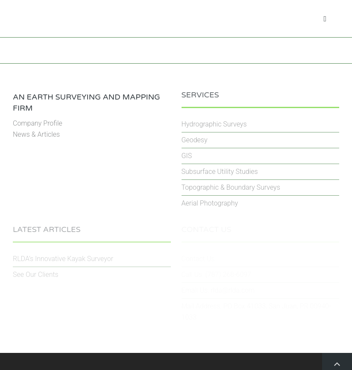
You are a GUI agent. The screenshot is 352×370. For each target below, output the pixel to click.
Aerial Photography (210, 203)
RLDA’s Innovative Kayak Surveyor (63, 259)
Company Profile (37, 123)
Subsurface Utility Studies (220, 171)
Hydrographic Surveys (214, 124)
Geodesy (195, 140)
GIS (187, 156)
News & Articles (36, 134)
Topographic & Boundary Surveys (231, 187)
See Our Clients (36, 274)
